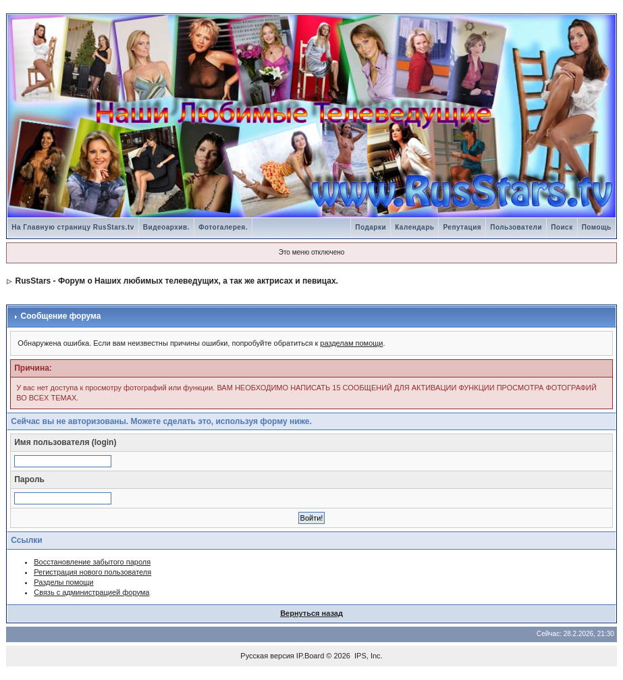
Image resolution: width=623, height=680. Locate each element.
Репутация (462, 227)
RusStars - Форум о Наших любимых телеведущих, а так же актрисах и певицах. (177, 281)
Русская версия (267, 656)
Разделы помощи (63, 582)
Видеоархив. (166, 227)
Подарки (370, 227)
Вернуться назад (311, 613)
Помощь (597, 227)
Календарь (414, 227)
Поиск (562, 227)
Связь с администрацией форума (91, 592)
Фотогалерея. (223, 227)
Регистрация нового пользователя (92, 572)
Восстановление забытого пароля (92, 562)
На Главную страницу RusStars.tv (72, 227)
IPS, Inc (367, 656)
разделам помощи (351, 343)
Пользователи (516, 227)
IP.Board (310, 656)
